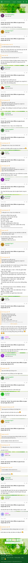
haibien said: (4, 434)
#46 (26, 134)
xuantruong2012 (9, 129)
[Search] (26, 1)
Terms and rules (10, 557)
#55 (26, 398)
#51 (26, 303)
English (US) (9, 555)
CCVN (3, 555)
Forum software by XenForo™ (11, 561)
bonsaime (7, 178)
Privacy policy (17, 557)
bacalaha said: (5, 368)
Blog (22, 557)
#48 (26, 184)
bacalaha (7, 393)
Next (19, 540)
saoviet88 (7, 86)
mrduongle (8, 477)
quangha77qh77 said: (6, 467)
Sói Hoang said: (5, 100)
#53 (26, 360)
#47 (26, 157)
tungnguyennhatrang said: (7, 407)
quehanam (8, 497)
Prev (9, 540)
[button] (1, 2)
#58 (26, 483)
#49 (26, 201)
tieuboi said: (4, 230)
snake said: (4, 55)
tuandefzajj (8, 113)
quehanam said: (5, 527)
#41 (26, 20)
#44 (26, 91)
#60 (26, 518)
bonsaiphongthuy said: (6, 44)
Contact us (3, 557)
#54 (26, 382)
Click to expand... (14, 323)
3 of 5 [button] (14, 540)
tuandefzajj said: (5, 143)
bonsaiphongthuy (9, 14)
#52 (26, 342)
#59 (26, 502)
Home (2, 559)
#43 (26, 72)
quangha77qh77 (5, 11)
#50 (26, 249)
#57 (26, 459)
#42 (26, 36)
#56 (26, 426)
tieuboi (7, 152)
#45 (26, 118)
